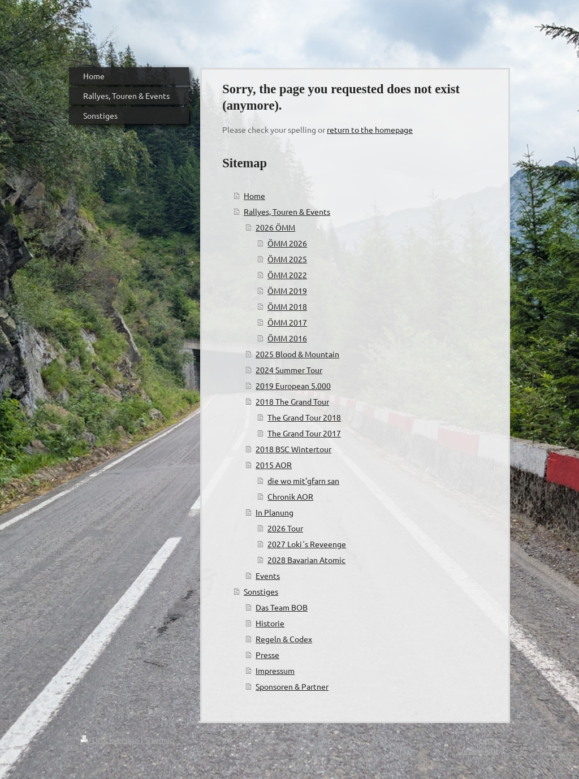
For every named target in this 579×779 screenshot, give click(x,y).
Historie (270, 623)
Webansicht (477, 750)
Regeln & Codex (284, 639)
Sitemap (159, 739)
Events (268, 575)
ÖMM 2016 (287, 338)
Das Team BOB (282, 607)
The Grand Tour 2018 (304, 417)
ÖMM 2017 (287, 322)
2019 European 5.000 (293, 385)
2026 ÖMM (275, 227)
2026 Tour (285, 528)
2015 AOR (274, 465)
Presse (267, 655)
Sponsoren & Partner (292, 686)
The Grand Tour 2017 (304, 433)
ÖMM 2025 (287, 259)
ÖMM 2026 (287, 243)
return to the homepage (370, 129)
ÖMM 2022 (287, 275)
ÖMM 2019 (287, 290)
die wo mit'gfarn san (303, 480)
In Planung (274, 512)
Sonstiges (261, 591)
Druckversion (110, 739)
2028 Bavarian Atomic (306, 560)
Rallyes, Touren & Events (287, 211)
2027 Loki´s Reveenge (306, 544)
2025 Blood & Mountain (297, 354)
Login (489, 739)
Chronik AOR (290, 496)
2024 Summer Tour (289, 370)
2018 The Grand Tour (292, 401)
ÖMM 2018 (287, 306)
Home (254, 196)
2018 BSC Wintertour (293, 449)
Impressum (275, 670)
